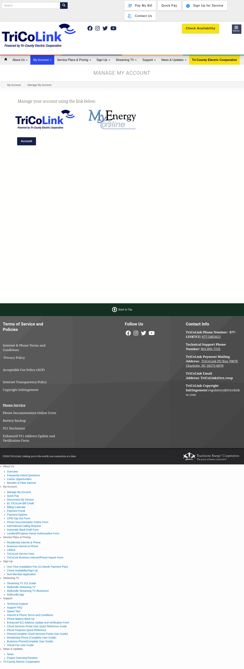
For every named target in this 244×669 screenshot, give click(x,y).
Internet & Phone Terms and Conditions (30, 615)
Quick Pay (13, 495)
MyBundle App (15, 594)
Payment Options (17, 514)
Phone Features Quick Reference (26, 630)
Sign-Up (103, 59)
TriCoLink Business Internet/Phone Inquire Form (35, 557)
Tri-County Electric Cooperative (214, 59)
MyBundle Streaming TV (21, 587)
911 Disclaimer (14, 428)
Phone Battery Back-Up (20, 618)
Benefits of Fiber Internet (21, 482)
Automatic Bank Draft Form (23, 529)
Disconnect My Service (20, 499)
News (10, 654)
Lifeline (11, 549)
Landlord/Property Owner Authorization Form (33, 533)
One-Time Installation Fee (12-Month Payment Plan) (37, 566)
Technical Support (17, 603)
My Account (42, 59)
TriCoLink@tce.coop (216, 378)
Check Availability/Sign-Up (22, 570)
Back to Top (125, 309)
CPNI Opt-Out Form (18, 518)
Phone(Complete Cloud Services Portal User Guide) (37, 633)
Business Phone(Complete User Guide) (30, 641)
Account (26, 141)
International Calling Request (24, 525)
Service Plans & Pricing (74, 59)
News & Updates (173, 59)
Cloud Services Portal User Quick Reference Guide (37, 626)
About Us (20, 59)
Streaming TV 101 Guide (21, 583)
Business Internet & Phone (22, 546)
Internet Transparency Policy (25, 382)
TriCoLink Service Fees (20, 553)
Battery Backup (14, 420)
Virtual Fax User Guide (20, 645)
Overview (12, 471)
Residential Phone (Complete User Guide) (31, 637)
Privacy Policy (16, 357)
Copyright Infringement (21, 390)
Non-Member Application (21, 574)
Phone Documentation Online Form (29, 413)
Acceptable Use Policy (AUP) (24, 370)
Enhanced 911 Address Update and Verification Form (29, 438)
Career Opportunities (19, 479)
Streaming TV (126, 59)
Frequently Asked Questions (23, 475)
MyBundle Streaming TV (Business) (28, 590)
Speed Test (13, 611)
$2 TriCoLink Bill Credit (20, 503)
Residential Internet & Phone (24, 542)
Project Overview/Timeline (22, 657)
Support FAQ (14, 607)
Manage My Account (19, 492)
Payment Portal (16, 510)
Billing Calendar (16, 507)
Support (149, 59)
